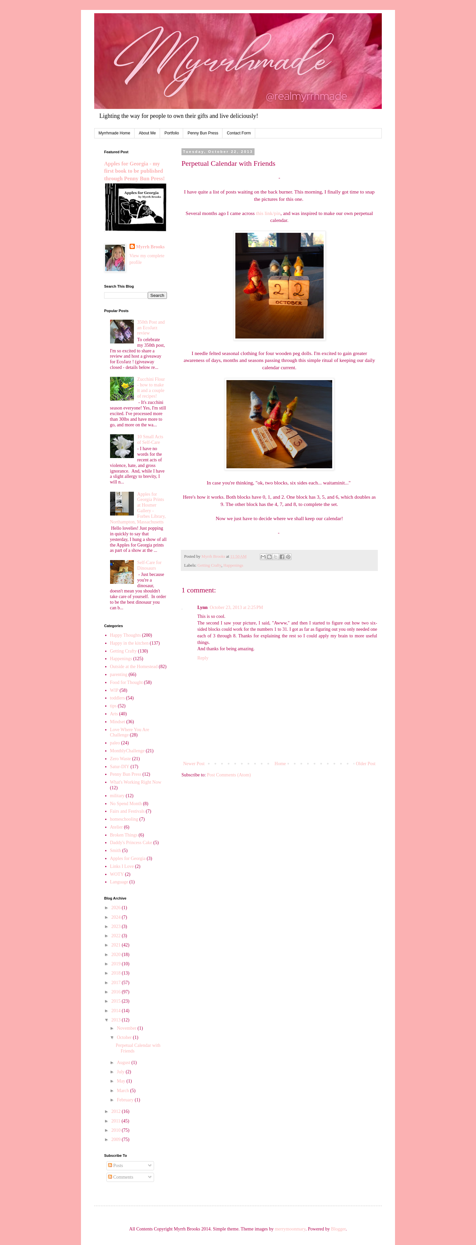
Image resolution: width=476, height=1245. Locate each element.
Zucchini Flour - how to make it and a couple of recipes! (151, 387)
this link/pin (268, 213)
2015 (116, 1001)
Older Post (366, 763)
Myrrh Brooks (150, 246)
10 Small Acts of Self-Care (150, 439)
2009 (116, 1139)
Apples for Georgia (128, 858)
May (121, 1081)
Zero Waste (120, 758)
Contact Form (239, 133)
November (127, 1028)
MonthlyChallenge (127, 750)
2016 (116, 991)
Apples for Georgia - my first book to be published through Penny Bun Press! (134, 171)
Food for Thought (126, 682)
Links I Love (122, 866)
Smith (115, 850)
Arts (114, 713)
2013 (116, 1019)
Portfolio (171, 133)
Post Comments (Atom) (229, 774)
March (123, 1090)
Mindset (117, 721)
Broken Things (124, 835)
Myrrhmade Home (114, 133)
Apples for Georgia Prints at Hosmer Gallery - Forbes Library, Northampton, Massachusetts (138, 508)
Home (280, 763)
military (117, 795)
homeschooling (124, 819)
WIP (114, 690)
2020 (116, 954)
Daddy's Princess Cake (131, 842)
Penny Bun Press (202, 133)
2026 (116, 907)
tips (113, 705)
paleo (115, 742)
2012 (116, 1111)
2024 (116, 917)
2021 (116, 945)
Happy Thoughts (125, 635)
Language (119, 881)
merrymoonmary (290, 1229)
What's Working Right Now (136, 782)
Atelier (116, 827)
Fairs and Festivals (127, 811)
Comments (120, 1177)
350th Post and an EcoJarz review (151, 328)
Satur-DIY (120, 766)
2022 (116, 935)
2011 (116, 1121)
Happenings (233, 565)
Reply (202, 658)
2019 (116, 963)
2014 (116, 1010)
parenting (119, 674)
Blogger (338, 1229)
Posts (115, 1165)
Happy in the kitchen (129, 643)
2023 (116, 926)
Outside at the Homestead (134, 666)
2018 (116, 973)
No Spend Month (126, 803)
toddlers (117, 697)
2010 (116, 1130)
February (126, 1099)
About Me (147, 133)
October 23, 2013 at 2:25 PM (236, 607)
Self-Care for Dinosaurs (149, 565)
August (124, 1062)
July (121, 1071)
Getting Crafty (209, 565)
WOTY (117, 874)
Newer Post (194, 763)
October (125, 1037)
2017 (116, 982)
